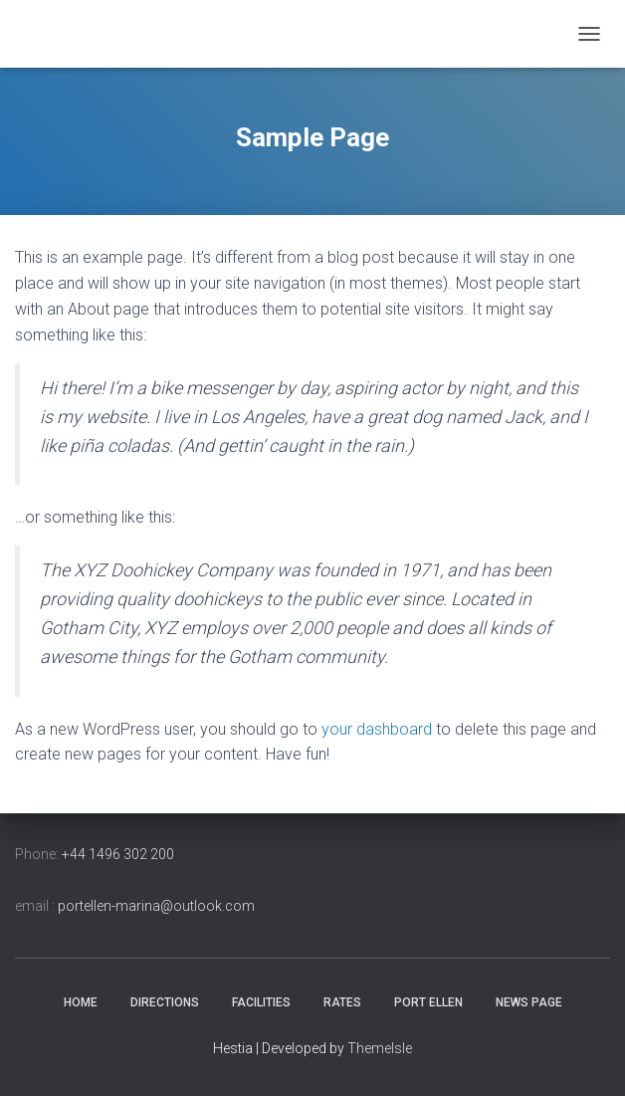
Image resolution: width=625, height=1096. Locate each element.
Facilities (261, 1002)
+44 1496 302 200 (118, 854)
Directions (164, 1002)
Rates (342, 1002)
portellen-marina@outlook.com (156, 906)
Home (81, 1002)
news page (529, 1002)
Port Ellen (428, 1002)
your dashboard (376, 729)
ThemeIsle (379, 1048)
